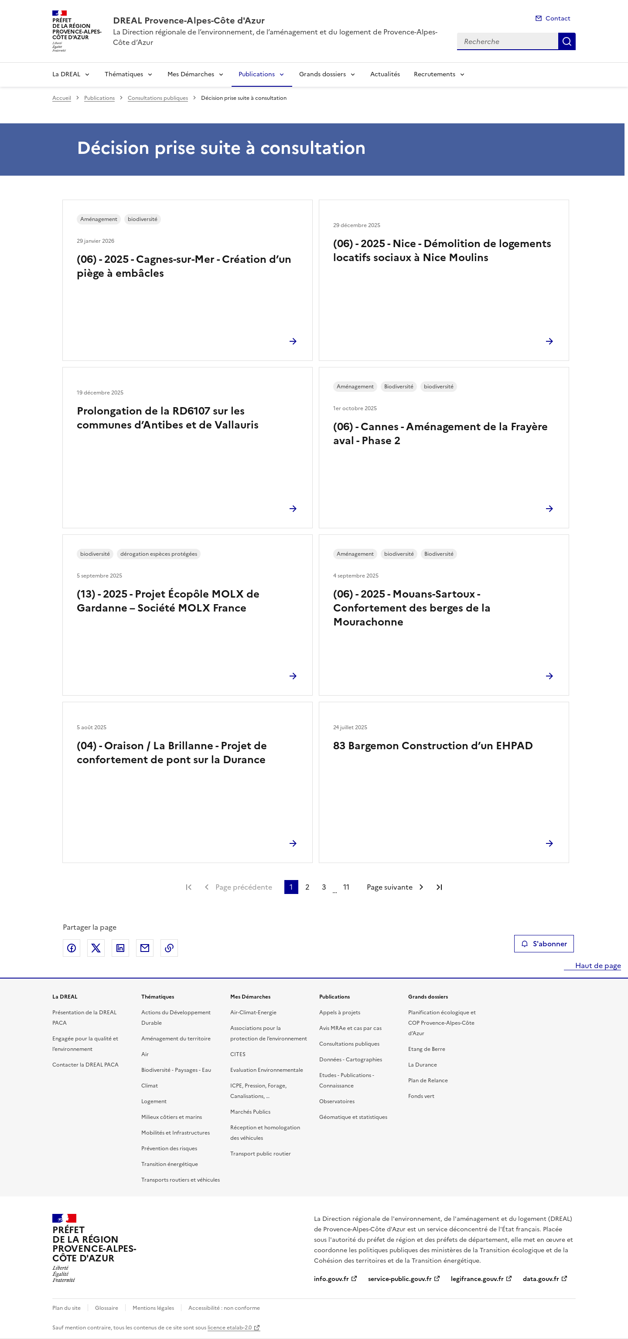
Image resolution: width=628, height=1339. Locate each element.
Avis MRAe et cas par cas (350, 1028)
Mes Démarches (190, 74)
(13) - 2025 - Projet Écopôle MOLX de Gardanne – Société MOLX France (168, 601)
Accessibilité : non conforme (224, 1308)
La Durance (422, 1065)
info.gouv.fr (331, 1279)
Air (145, 1054)
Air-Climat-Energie (253, 1012)
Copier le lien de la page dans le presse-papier (169, 948)
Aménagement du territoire (176, 1039)
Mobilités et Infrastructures (175, 1133)
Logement (154, 1101)
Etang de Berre (426, 1049)
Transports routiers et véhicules (180, 1180)
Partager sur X (96, 948)
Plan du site (66, 1308)
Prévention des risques (169, 1148)
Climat (149, 1086)
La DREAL (66, 74)
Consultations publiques (158, 98)
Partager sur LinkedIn (120, 948)
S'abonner (544, 943)
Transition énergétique (169, 1164)
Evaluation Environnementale (266, 1070)
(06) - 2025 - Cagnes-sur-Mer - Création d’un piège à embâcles (184, 266)
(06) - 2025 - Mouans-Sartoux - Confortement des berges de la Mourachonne (412, 608)
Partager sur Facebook (71, 948)
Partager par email (145, 948)
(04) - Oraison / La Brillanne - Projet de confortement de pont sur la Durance (172, 753)
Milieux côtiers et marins (171, 1117)
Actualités (385, 74)
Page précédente (243, 887)
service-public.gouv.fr (400, 1279)
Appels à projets (339, 1012)
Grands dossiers (322, 74)
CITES (238, 1054)
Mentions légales (153, 1308)
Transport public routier (260, 1154)
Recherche (567, 41)
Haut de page (597, 965)
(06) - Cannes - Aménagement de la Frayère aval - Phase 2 (440, 434)
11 (346, 887)
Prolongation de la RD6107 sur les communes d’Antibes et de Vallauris (168, 418)
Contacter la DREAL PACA (85, 1065)
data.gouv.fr (541, 1279)
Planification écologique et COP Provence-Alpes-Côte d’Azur (442, 1023)
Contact (558, 18)
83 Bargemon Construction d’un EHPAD (433, 746)
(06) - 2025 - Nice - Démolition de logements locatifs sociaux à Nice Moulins (442, 250)
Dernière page (439, 887)
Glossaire (106, 1308)
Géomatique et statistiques (353, 1117)
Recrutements (434, 74)
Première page (189, 887)
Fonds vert (421, 1096)
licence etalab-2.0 (230, 1328)
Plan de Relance (428, 1080)
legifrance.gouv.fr (477, 1279)
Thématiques (124, 74)
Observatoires (337, 1101)
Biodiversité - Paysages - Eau (176, 1070)
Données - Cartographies (350, 1060)
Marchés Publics (250, 1112)
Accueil (61, 98)
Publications (257, 74)
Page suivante (390, 887)
